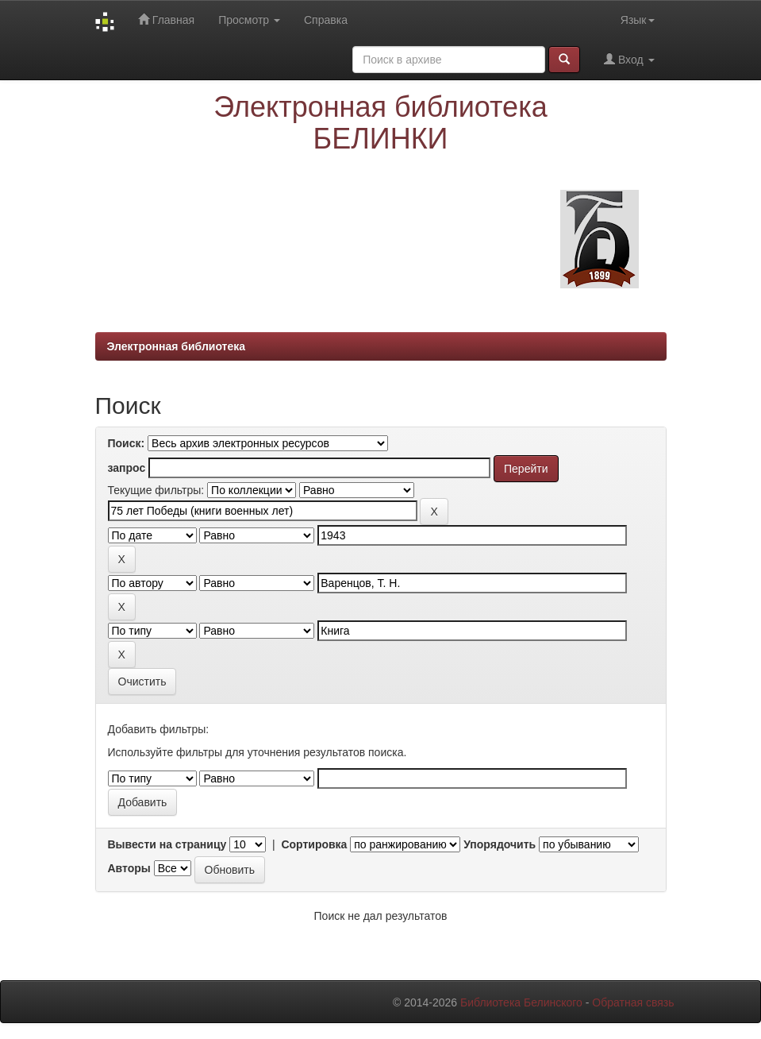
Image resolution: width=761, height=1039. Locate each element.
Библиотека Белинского (521, 1002)
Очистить (142, 681)
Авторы (129, 868)
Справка (326, 20)
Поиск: (126, 443)
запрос (127, 468)
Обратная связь (633, 1002)
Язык (638, 20)
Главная (166, 19)
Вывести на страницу (167, 844)
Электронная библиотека (176, 346)
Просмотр (249, 20)
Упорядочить (499, 844)
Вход (629, 59)
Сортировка (314, 844)
